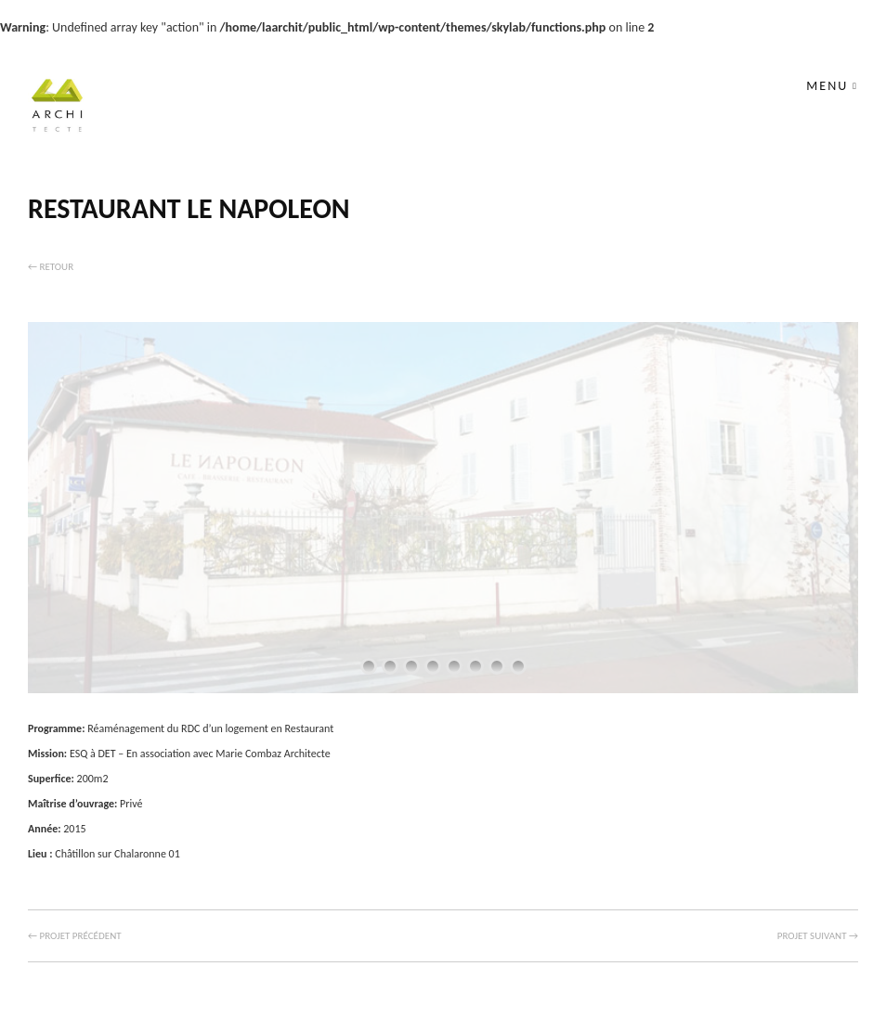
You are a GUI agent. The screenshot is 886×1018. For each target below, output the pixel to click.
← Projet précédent (75, 936)
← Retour (50, 267)
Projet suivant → (817, 936)
